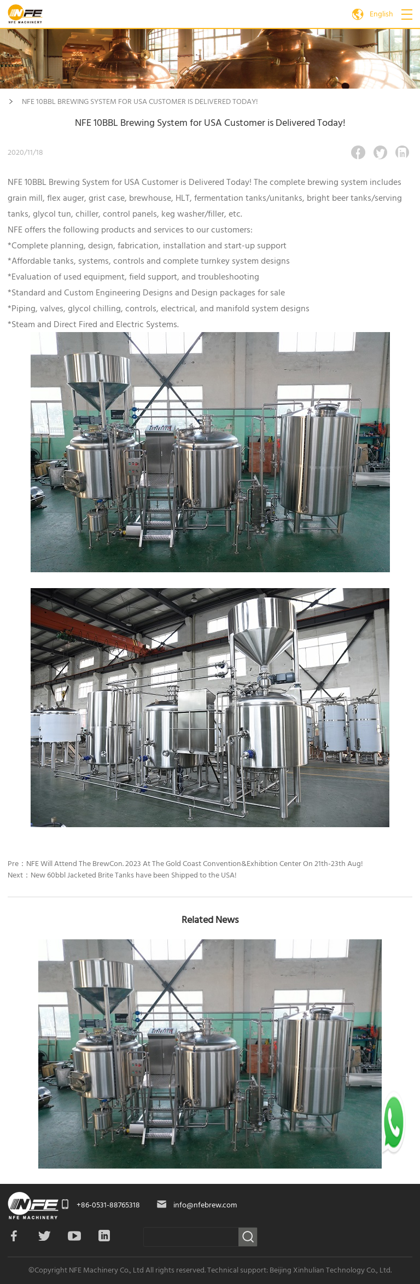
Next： (122, 875)
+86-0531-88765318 (108, 1205)
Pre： (185, 863)
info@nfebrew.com (205, 1205)
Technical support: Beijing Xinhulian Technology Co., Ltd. (299, 1270)
